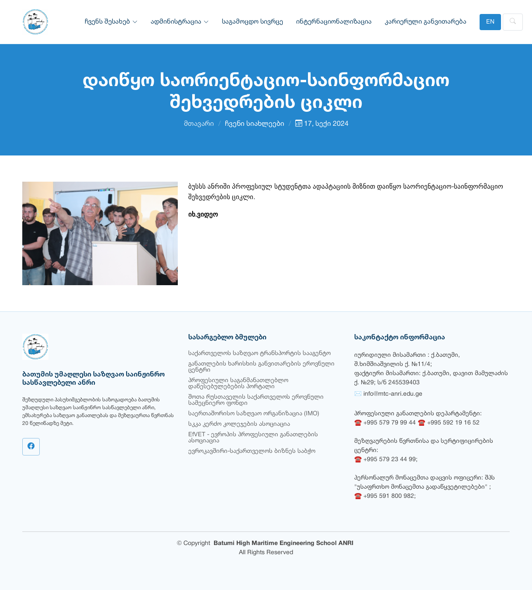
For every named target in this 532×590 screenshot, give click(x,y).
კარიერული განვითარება (425, 22)
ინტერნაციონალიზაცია (334, 22)
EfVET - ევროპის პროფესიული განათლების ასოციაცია (253, 438)
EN (490, 22)
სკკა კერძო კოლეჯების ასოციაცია (239, 424)
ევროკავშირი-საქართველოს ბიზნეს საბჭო (251, 451)
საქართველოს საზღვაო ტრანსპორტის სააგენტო (259, 353)
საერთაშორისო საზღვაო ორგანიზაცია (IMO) (253, 414)
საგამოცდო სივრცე (252, 22)
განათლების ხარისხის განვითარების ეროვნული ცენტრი (261, 367)
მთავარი (199, 124)
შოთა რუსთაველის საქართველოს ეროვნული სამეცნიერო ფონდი (256, 400)
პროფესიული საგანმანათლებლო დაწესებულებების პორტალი (238, 384)
